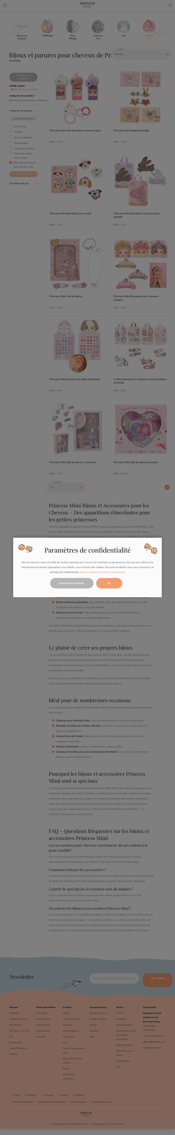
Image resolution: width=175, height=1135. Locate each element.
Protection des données (112, 572)
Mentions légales (89, 572)
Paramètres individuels (71, 583)
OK (109, 583)
